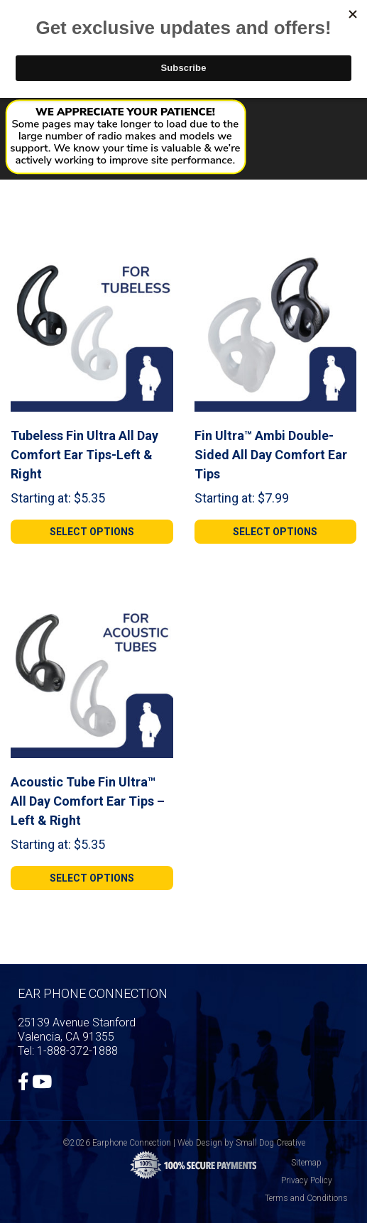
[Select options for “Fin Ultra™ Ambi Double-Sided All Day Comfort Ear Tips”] (276, 532)
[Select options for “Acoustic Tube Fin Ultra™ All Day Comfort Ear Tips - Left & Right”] (92, 878)
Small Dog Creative (270, 1143)
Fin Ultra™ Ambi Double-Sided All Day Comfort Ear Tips (271, 454)
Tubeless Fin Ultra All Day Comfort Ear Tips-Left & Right (84, 454)
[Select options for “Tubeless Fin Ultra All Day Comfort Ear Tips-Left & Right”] (92, 532)
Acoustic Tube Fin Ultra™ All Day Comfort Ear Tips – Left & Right (88, 801)
